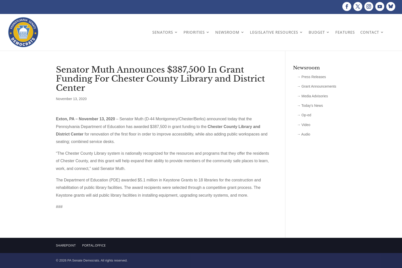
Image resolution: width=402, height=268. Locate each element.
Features (345, 32)
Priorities (194, 32)
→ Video (303, 125)
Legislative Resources (274, 32)
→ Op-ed (304, 115)
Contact (369, 32)
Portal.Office (94, 245)
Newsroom (227, 32)
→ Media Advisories (312, 96)
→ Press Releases (311, 77)
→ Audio (303, 134)
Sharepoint (66, 245)
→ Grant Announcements (316, 86)
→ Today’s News (310, 106)
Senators (162, 32)
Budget (317, 32)
